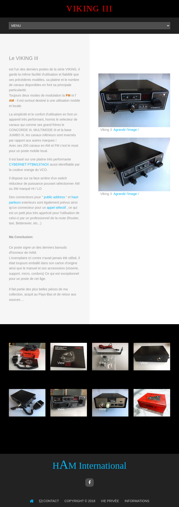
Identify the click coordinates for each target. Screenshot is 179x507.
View (19, 363)
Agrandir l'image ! (126, 130)
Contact (50, 501)
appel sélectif (56, 207)
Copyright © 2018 (80, 501)
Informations (136, 501)
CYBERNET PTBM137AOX (29, 164)
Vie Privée (110, 501)
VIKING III (89, 8)
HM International (89, 465)
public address (54, 197)
